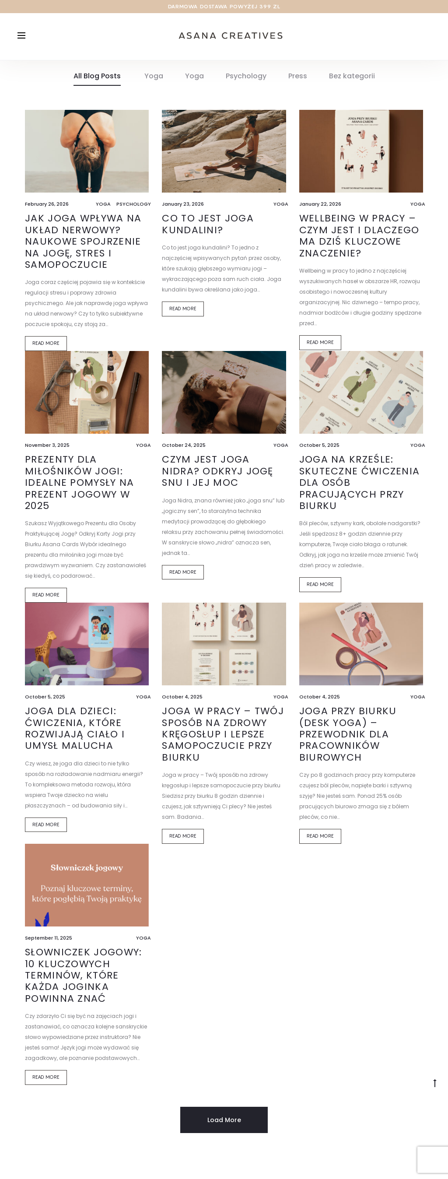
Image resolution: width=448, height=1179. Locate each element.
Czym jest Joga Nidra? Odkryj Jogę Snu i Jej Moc (217, 473)
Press (297, 78)
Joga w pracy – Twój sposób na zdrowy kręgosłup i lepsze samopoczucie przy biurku (223, 737)
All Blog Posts (97, 78)
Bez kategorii (352, 78)
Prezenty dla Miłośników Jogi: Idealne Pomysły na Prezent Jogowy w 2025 (79, 485)
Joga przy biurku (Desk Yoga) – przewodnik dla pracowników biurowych (348, 737)
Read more (46, 346)
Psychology (246, 78)
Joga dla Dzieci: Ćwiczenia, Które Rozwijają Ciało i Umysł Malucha (75, 731)
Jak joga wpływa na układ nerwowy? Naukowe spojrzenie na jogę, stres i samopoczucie (83, 244)
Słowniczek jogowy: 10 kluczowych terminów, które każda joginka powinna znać (83, 978)
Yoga (153, 78)
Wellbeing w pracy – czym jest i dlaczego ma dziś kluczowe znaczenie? (359, 238)
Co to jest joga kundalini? (208, 226)
